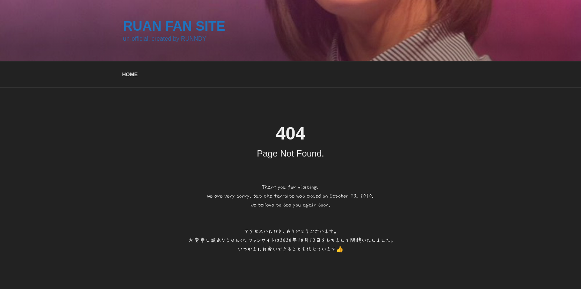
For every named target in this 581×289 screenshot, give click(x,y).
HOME (130, 74)
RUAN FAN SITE (174, 26)
